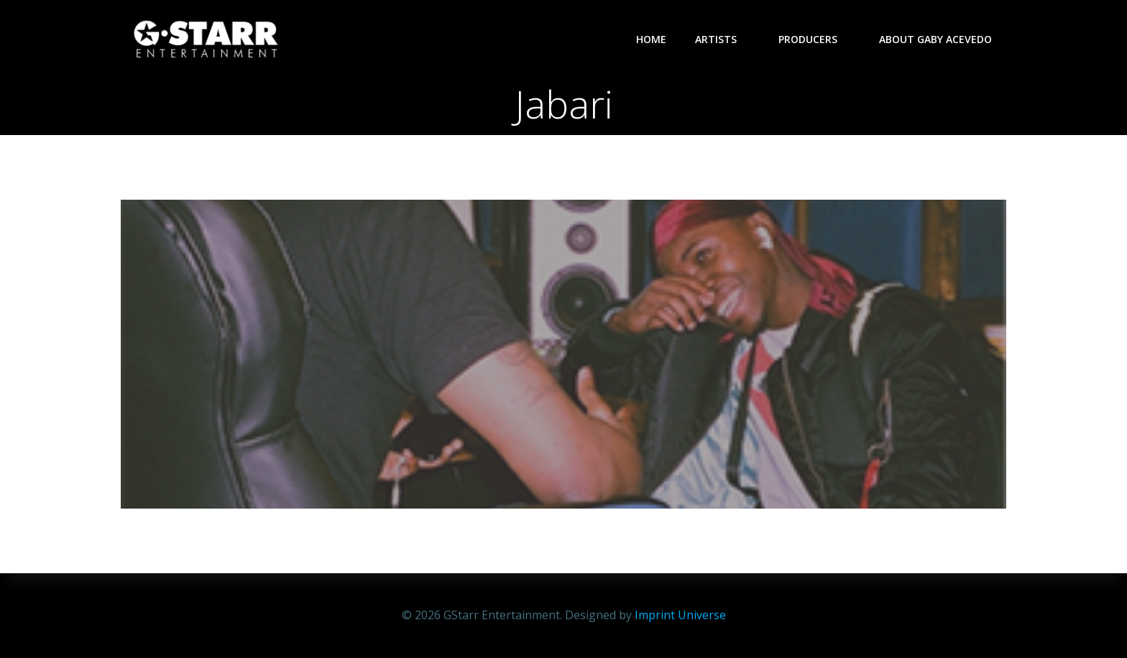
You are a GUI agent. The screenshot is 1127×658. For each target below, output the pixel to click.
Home (651, 39)
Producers (814, 39)
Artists (722, 39)
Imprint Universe (680, 615)
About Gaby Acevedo (935, 39)
